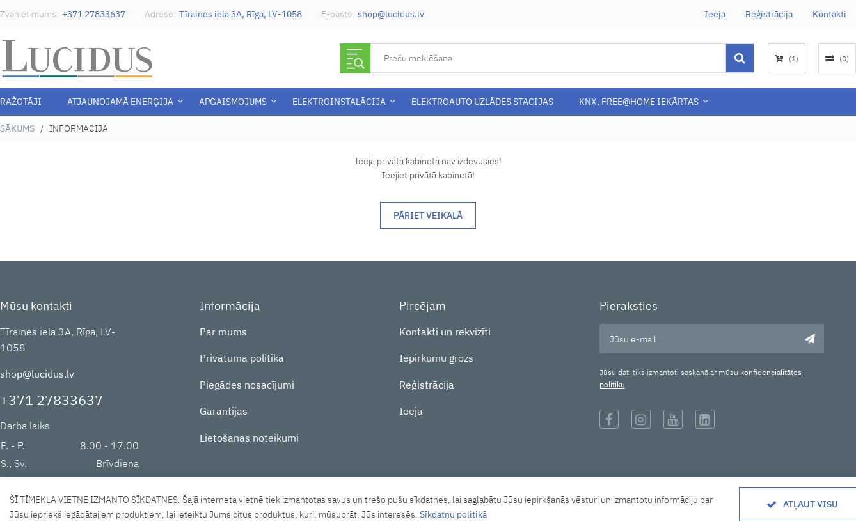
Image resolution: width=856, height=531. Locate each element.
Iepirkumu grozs (436, 357)
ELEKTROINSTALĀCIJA (339, 101)
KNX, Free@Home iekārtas (639, 101)
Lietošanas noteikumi (249, 437)
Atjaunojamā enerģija (120, 101)
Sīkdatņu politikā (453, 514)
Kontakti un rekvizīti (445, 331)
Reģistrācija (769, 14)
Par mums (223, 331)
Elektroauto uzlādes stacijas (482, 101)
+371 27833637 (93, 14)
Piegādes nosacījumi (247, 384)
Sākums (17, 128)
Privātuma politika (242, 357)
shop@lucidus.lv (391, 14)
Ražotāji (21, 101)
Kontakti (829, 14)
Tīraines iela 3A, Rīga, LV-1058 (240, 14)
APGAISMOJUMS (233, 101)
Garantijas (224, 410)
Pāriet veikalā (428, 215)
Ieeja (714, 14)
